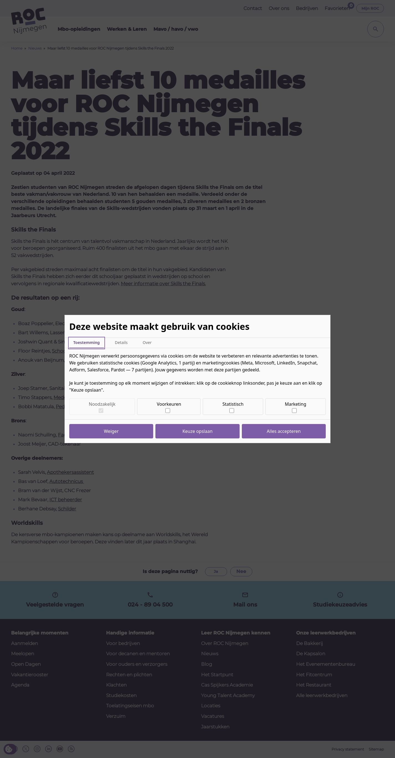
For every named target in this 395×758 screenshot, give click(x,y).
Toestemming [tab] (86, 342)
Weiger (111, 431)
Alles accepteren (284, 431)
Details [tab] (121, 342)
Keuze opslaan (198, 431)
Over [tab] (147, 342)
